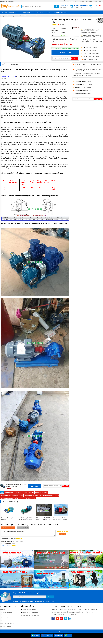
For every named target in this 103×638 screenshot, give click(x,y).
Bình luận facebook (23, 528)
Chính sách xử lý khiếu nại (7, 623)
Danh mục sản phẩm (11, 12)
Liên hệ (100, 1)
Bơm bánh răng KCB (32, 16)
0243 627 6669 (95, 56)
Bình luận (61, 24)
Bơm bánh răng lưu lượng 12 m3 (32, 495)
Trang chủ (3, 16)
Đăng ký (50, 597)
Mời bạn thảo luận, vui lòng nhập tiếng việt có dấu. (28, 533)
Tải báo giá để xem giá (62, 44)
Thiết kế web (52, 631)
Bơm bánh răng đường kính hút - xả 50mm (12, 495)
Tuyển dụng (89, 1)
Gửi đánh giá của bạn (8, 528)
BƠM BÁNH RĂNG (21, 16)
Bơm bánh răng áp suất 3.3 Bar (51, 495)
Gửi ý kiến (62, 534)
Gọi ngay (35, 635)
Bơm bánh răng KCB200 (8, 76)
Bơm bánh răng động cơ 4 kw (8, 498)
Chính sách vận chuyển (6, 615)
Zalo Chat (58, 635)
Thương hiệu (39, 12)
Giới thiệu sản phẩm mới (60, 12)
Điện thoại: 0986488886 (7, 1)
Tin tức (48, 12)
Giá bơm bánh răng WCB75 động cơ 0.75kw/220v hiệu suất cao (43, 519)
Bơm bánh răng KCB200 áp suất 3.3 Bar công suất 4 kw (19, 492)
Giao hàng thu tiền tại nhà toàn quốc (66, 48)
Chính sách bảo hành (6, 620)
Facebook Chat (46, 635)
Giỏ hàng (96, 6)
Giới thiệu (82, 1)
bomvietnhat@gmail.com (93, 59)
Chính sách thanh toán (6, 612)
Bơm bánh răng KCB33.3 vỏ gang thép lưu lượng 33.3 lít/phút (25, 519)
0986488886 (32, 609)
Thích (7, 545)
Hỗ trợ (95, 1)
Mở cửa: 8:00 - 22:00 (81, 6)
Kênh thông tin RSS (5, 626)
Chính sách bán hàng (71, 1)
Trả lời (2, 545)
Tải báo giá (75, 28)
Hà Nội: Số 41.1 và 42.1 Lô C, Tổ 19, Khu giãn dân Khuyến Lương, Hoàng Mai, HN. (90, 30)
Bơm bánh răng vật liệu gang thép (26, 498)
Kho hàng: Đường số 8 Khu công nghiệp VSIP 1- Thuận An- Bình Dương (91, 41)
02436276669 (34, 612)
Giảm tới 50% (64, 6)
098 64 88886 (93, 47)
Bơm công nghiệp (11, 16)
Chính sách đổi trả (5, 618)
